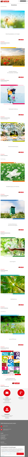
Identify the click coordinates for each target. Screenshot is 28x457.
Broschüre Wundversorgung (4, 195)
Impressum (2, 455)
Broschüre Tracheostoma (4, 155)
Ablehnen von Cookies (12, 453)
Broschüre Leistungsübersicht (5, 386)
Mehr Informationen (5, 453)
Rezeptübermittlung (3, 443)
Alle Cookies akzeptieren (20, 453)
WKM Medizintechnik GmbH (4, 1)
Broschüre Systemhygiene (4, 270)
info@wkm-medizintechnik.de (7, 429)
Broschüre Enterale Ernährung (5, 80)
